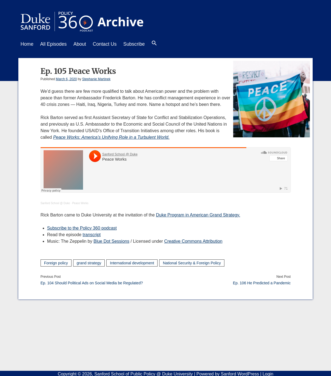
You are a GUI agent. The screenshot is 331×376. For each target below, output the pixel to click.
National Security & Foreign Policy (192, 262)
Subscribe (140, 44)
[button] (162, 44)
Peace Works (80, 202)
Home (27, 44)
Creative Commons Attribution (193, 240)
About (83, 44)
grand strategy (89, 262)
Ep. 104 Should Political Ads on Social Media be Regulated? (92, 282)
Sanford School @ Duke (55, 202)
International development (132, 262)
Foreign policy (56, 262)
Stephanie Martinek (96, 78)
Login (267, 373)
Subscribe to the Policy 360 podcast (82, 227)
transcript (92, 233)
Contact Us (109, 44)
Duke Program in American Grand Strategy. (198, 214)
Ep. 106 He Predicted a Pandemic (262, 282)
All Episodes (55, 44)
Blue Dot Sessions (111, 240)
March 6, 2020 (66, 78)
